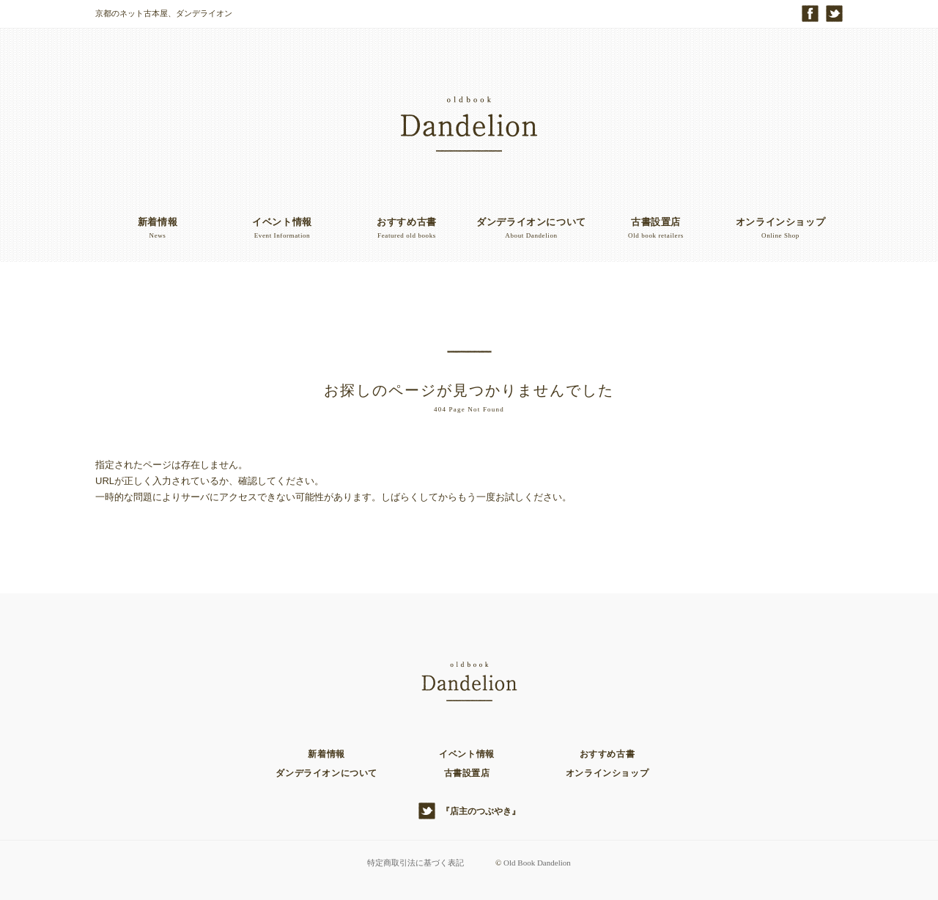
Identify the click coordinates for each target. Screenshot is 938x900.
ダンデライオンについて (326, 773)
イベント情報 (467, 754)
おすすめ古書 (607, 754)
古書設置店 (467, 773)
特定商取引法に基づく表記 (415, 862)
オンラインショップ (607, 773)
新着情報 (326, 754)
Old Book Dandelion (537, 862)
